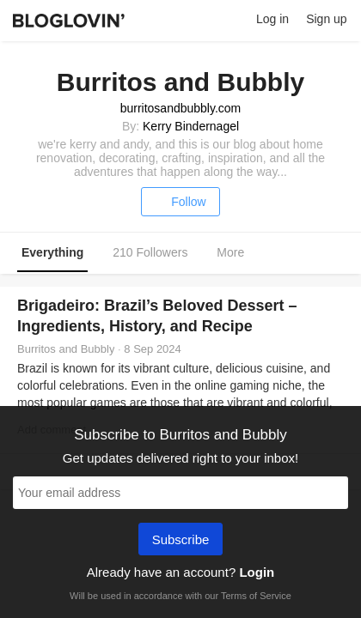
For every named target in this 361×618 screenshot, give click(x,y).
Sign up (326, 19)
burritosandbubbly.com (181, 108)
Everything (52, 252)
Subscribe (181, 541)
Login (256, 572)
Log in (272, 19)
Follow (180, 202)
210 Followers (150, 252)
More (239, 253)
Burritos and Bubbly (65, 348)
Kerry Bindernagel (191, 126)
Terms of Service (256, 596)
